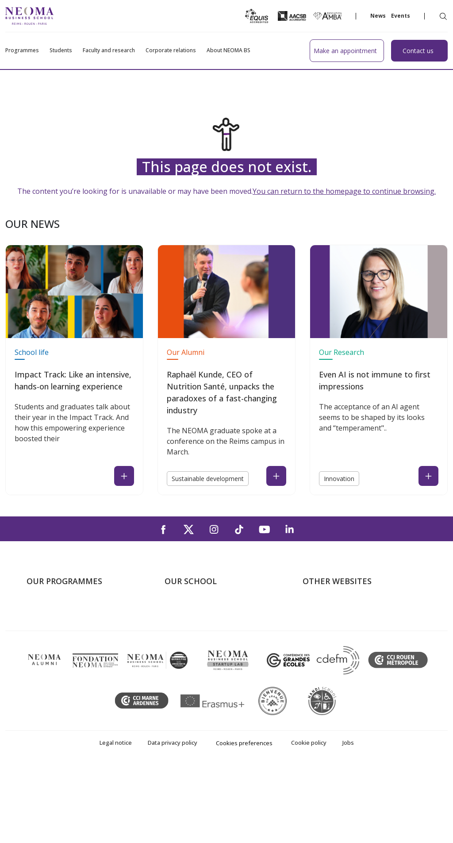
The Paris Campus (193, 621)
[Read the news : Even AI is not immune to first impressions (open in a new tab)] (428, 476)
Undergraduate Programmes (72, 608)
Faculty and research (109, 50)
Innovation (339, 478)
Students (61, 50)
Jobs (348, 819)
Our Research (341, 352)
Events (400, 15)
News (378, 15)
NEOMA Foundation (335, 646)
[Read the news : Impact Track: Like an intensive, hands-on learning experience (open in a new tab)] (124, 476)
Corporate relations (171, 50)
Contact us (182, 659)
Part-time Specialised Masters (73, 646)
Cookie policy (308, 819)
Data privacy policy (172, 819)
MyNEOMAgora (328, 659)
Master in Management (63, 621)
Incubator (318, 634)
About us (179, 608)
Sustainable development (208, 478)
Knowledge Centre (332, 672)
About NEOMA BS (228, 50)
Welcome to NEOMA (335, 608)
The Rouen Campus (195, 646)
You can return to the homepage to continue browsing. (344, 191)
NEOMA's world (328, 621)
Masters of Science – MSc (68, 634)
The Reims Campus (195, 634)
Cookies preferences (244, 820)
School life (32, 352)
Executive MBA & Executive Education (86, 659)
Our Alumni (185, 352)
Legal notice (116, 819)
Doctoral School (52, 672)
